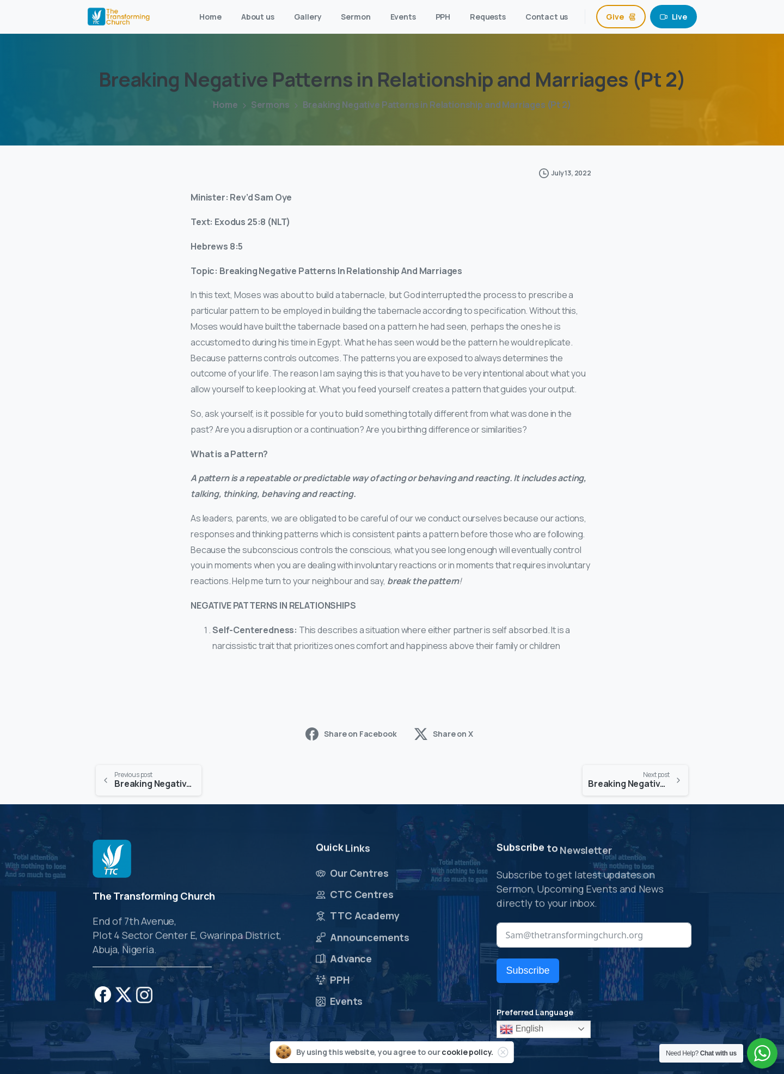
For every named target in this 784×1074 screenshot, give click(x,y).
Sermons (270, 105)
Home (225, 105)
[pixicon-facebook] (103, 998)
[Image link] (112, 859)
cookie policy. (467, 1052)
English (521, 1029)
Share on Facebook (350, 734)
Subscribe (527, 970)
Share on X (443, 734)
